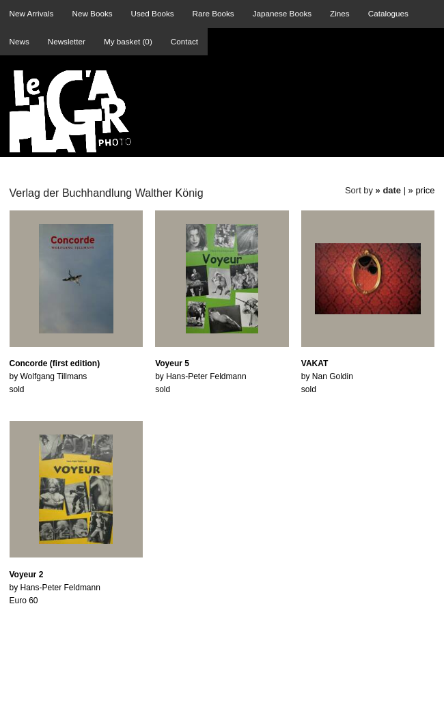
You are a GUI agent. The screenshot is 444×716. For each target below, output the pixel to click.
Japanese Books (282, 13)
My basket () (128, 41)
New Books (92, 13)
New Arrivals (32, 13)
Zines (340, 13)
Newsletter (66, 41)
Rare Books (213, 13)
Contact (184, 41)
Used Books (152, 13)
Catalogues (388, 13)
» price (421, 190)
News (19, 41)
